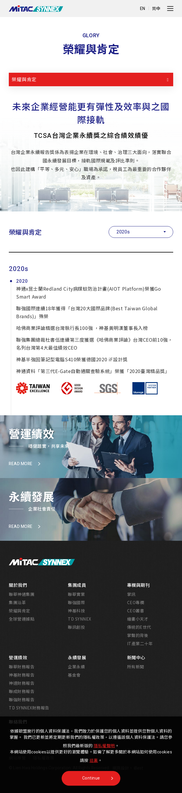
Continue (91, 778)
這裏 (94, 761)
